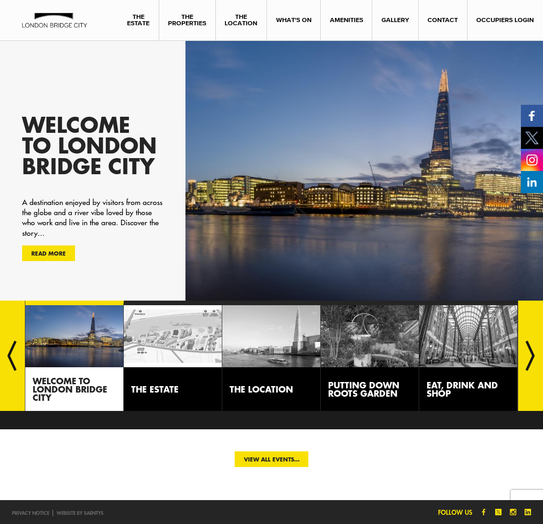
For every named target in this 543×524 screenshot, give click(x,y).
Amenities (346, 20)
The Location (241, 20)
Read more (48, 253)
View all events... (272, 459)
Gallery (395, 20)
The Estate (138, 20)
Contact (442, 20)
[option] (271, 170)
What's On (294, 20)
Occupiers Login (505, 20)
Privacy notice (30, 512)
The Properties (187, 20)
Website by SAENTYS (80, 512)
